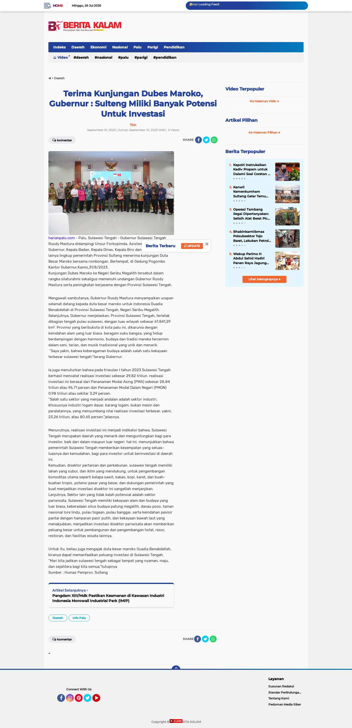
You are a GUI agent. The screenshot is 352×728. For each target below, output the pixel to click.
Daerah (78, 47)
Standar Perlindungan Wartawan (286, 692)
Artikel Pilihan (241, 120)
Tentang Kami (278, 698)
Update (192, 246)
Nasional (120, 47)
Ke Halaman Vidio (264, 101)
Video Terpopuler (244, 89)
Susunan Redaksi (281, 686)
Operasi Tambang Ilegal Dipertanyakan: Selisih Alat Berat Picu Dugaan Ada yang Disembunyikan (251, 214)
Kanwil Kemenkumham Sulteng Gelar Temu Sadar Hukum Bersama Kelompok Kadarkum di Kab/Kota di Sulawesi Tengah (252, 191)
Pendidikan (174, 47)
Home (58, 5)
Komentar (62, 139)
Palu (137, 47)
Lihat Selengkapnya (265, 279)
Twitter (90, 700)
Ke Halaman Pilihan (264, 132)
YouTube (99, 700)
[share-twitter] (206, 139)
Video (62, 57)
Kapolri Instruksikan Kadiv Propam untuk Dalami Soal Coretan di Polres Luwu (252, 169)
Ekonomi (98, 47)
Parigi (152, 47)
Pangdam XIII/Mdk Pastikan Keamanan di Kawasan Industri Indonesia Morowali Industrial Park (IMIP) (108, 598)
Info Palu (79, 618)
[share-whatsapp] (214, 139)
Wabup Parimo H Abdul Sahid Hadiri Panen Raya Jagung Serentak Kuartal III (249, 258)
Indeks (59, 47)
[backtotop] (176, 669)
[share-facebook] (198, 139)
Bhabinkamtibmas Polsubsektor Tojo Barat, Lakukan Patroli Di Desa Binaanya (251, 236)
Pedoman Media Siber (284, 704)
